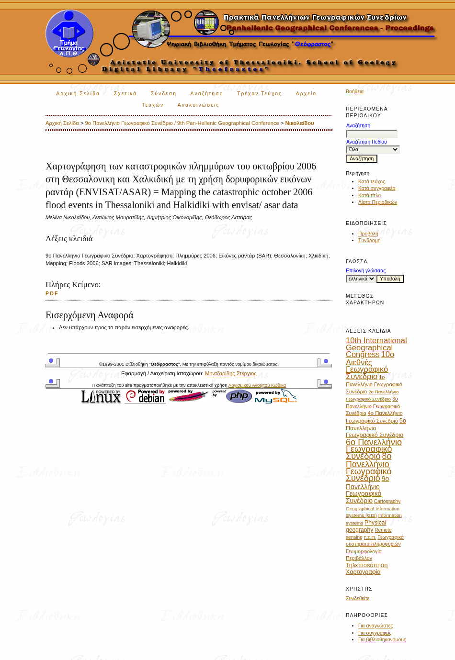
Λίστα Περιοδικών (377, 202)
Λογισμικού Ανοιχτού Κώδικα (257, 385)
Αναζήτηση (207, 93)
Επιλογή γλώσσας (366, 270)
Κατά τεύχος (371, 181)
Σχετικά (125, 93)
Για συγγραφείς (375, 633)
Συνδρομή (369, 240)
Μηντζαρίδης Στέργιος (231, 373)
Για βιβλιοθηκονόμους (382, 639)
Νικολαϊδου (299, 123)
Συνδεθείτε (357, 598)
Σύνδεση (164, 93)
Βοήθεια (355, 91)
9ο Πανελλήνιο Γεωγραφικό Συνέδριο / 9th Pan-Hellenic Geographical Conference (182, 123)
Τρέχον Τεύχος (259, 93)
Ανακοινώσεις (199, 105)
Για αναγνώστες (375, 625)
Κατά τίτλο (369, 195)
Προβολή (368, 233)
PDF (52, 293)
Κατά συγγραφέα (376, 188)
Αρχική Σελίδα (78, 93)
